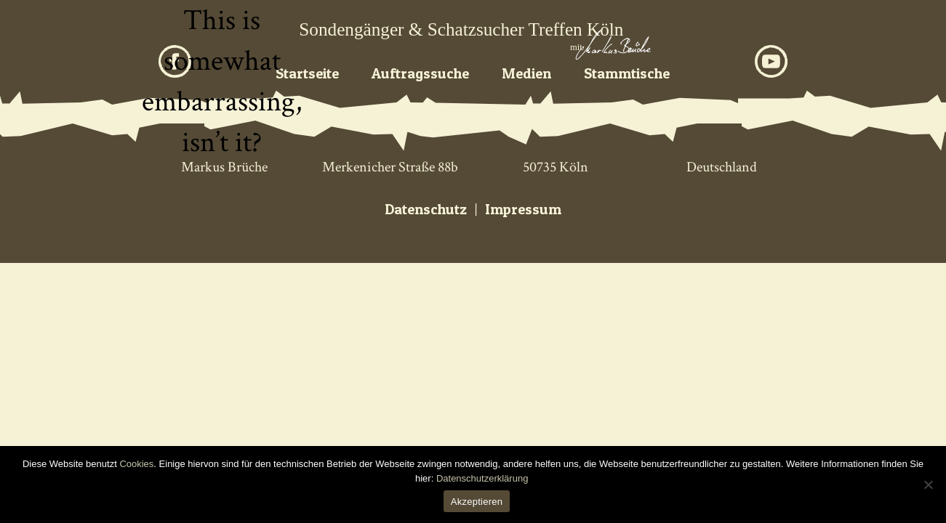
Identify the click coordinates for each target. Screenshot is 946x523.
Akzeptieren (476, 501)
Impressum (523, 209)
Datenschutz (426, 209)
